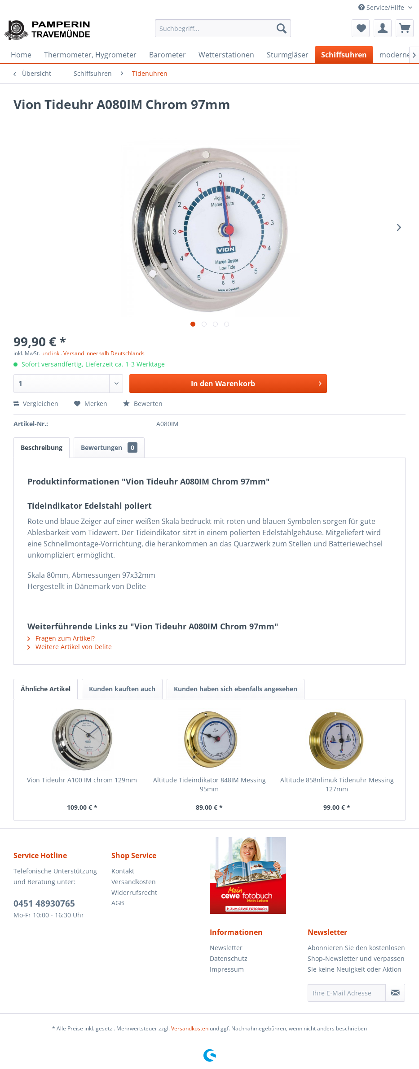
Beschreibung (41, 447)
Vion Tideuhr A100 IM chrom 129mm (82, 780)
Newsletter (226, 947)
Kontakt (122, 871)
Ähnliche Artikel (46, 689)
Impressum (227, 969)
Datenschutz (228, 958)
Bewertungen (109, 447)
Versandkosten (133, 881)
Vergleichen (35, 403)
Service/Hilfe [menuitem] (382, 7)
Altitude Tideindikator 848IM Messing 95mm (209, 784)
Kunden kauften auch (122, 689)
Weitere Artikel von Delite (69, 646)
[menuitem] (223, 28)
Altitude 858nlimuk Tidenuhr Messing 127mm (337, 784)
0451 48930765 (44, 903)
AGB (117, 903)
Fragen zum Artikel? (61, 638)
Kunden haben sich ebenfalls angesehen (235, 689)
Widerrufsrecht (134, 892)
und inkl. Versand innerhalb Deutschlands (93, 353)
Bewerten (143, 403)
